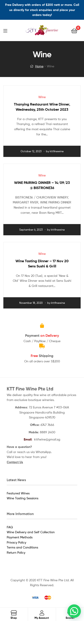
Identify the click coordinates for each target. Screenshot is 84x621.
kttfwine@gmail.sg (47, 439)
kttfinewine (57, 151)
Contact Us (15, 462)
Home (39, 66)
